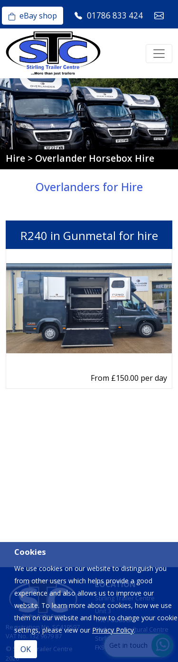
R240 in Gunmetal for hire (89, 235)
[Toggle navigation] (159, 53)
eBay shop (32, 15)
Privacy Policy (113, 629)
